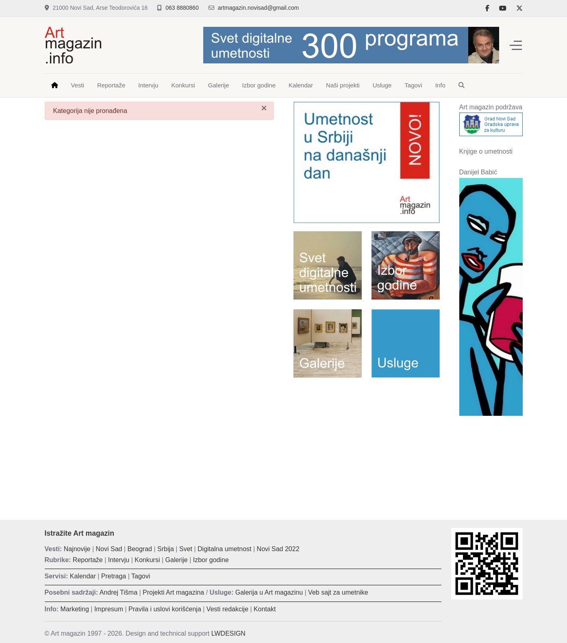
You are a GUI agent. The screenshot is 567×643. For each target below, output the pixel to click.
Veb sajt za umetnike (338, 592)
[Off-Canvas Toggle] (516, 45)
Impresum (108, 609)
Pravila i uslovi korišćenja (164, 609)
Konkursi (147, 559)
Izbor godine (211, 559)
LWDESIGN (228, 633)
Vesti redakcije (227, 609)
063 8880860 (182, 7)
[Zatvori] (263, 108)
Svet (185, 548)
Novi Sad (109, 548)
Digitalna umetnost (225, 548)
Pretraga (113, 576)
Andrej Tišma (118, 592)
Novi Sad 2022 (278, 548)
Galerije (176, 559)
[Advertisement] (366, 443)
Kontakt (265, 609)
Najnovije (77, 548)
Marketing (75, 609)
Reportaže (88, 559)
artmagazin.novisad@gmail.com (258, 7)
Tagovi (140, 576)
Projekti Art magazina (173, 592)
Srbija (165, 548)
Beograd (139, 548)
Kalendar (83, 576)
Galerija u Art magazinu (269, 592)
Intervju (118, 559)
